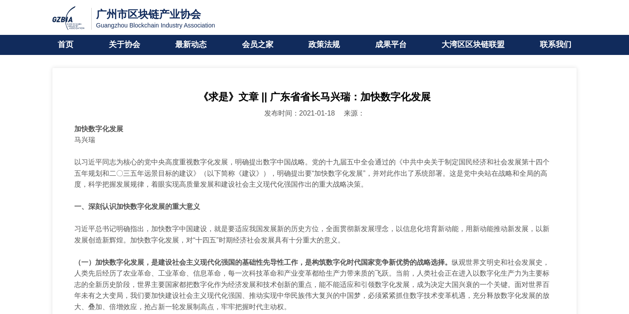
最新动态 (191, 45)
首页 (65, 45)
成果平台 (391, 45)
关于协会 (124, 45)
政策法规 (324, 45)
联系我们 (555, 45)
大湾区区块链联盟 (473, 45)
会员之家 (257, 45)
